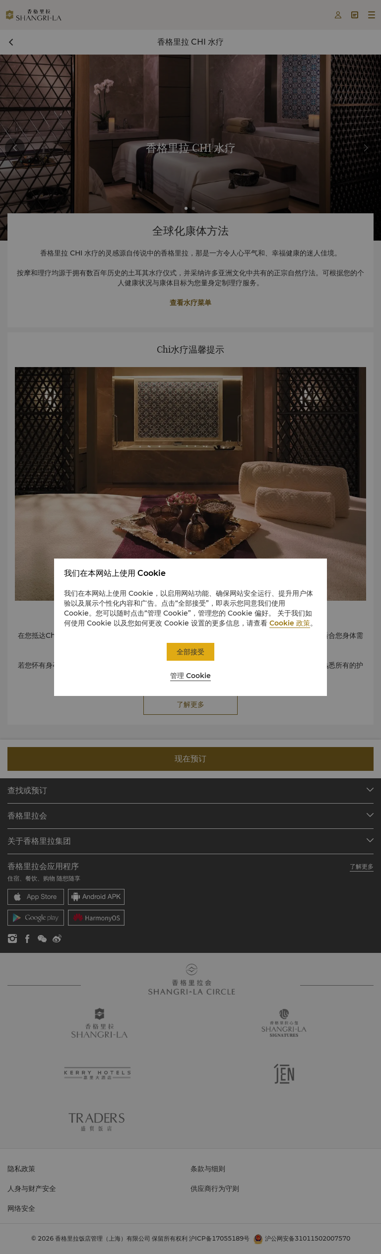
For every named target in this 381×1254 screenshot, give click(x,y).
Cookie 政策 (289, 623)
